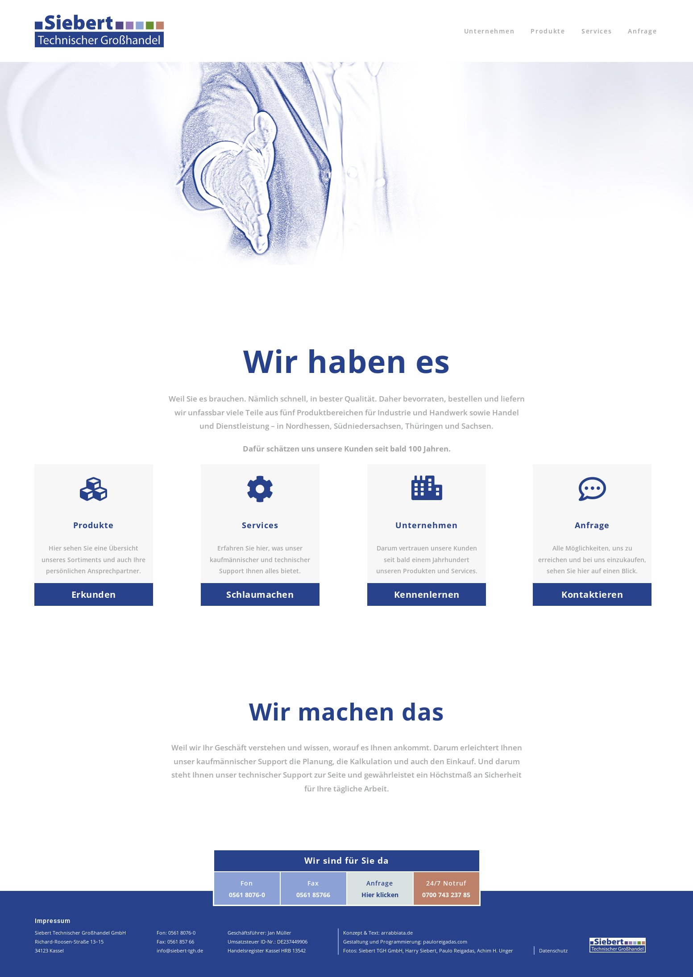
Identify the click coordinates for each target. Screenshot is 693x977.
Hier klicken (379, 894)
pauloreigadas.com (445, 941)
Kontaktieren (592, 594)
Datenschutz (553, 950)
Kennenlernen (427, 594)
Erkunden (93, 594)
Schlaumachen (260, 594)
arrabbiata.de (397, 932)
